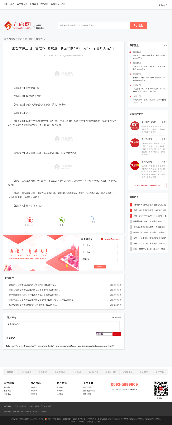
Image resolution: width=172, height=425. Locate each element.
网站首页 (74, 422)
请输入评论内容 (63, 326)
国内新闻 (34, 394)
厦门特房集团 (26, 412)
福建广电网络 (35, 406)
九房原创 (34, 4)
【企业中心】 (162, 5)
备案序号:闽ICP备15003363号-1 (84, 419)
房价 (63, 4)
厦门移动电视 (46, 406)
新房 (12, 4)
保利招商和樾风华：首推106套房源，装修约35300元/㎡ (34, 295)
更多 (165, 45)
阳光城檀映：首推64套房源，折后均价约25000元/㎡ (33, 305)
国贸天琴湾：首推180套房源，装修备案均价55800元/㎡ (34, 290)
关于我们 (82, 422)
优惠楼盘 (7, 391)
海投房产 (44, 412)
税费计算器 (87, 394)
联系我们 (98, 422)
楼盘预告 (40, 39)
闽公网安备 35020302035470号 (58, 419)
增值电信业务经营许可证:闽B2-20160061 (113, 419)
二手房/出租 (22, 4)
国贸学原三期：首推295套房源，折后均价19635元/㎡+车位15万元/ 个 (41, 300)
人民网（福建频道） (20, 406)
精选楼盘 (7, 387)
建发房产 (16, 412)
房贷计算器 (87, 387)
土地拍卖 (60, 394)
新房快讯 (55, 4)
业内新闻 (29, 39)
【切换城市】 (40, 28)
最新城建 (60, 387)
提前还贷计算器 (89, 391)
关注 (163, 122)
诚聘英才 (90, 422)
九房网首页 (9, 39)
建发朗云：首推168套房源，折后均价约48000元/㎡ (32, 285)
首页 (6, 4)
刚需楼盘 (7, 394)
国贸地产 (36, 412)
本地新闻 (44, 4)
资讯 (20, 39)
